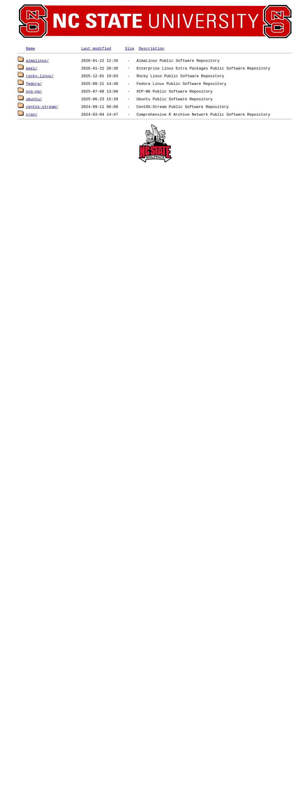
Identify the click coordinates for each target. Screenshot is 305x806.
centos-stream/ (42, 106)
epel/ (31, 68)
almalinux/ (37, 60)
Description (151, 48)
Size (129, 48)
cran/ (31, 114)
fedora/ (34, 83)
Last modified (96, 48)
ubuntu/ (34, 98)
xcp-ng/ (34, 91)
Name (30, 48)
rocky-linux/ (39, 75)
